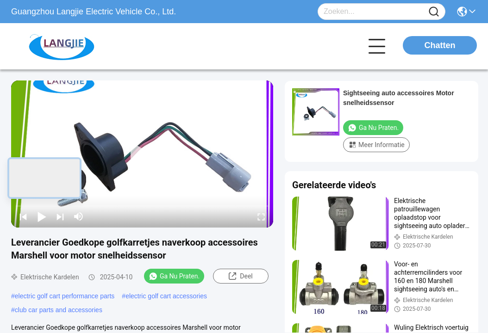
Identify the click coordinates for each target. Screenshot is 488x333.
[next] (60, 216)
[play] (142, 154)
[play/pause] (41, 216)
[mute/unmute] (78, 216)
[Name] (433, 12)
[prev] (23, 216)
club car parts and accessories (58, 310)
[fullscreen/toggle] (261, 216)
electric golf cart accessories (166, 296)
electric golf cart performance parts (65, 296)
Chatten (440, 45)
